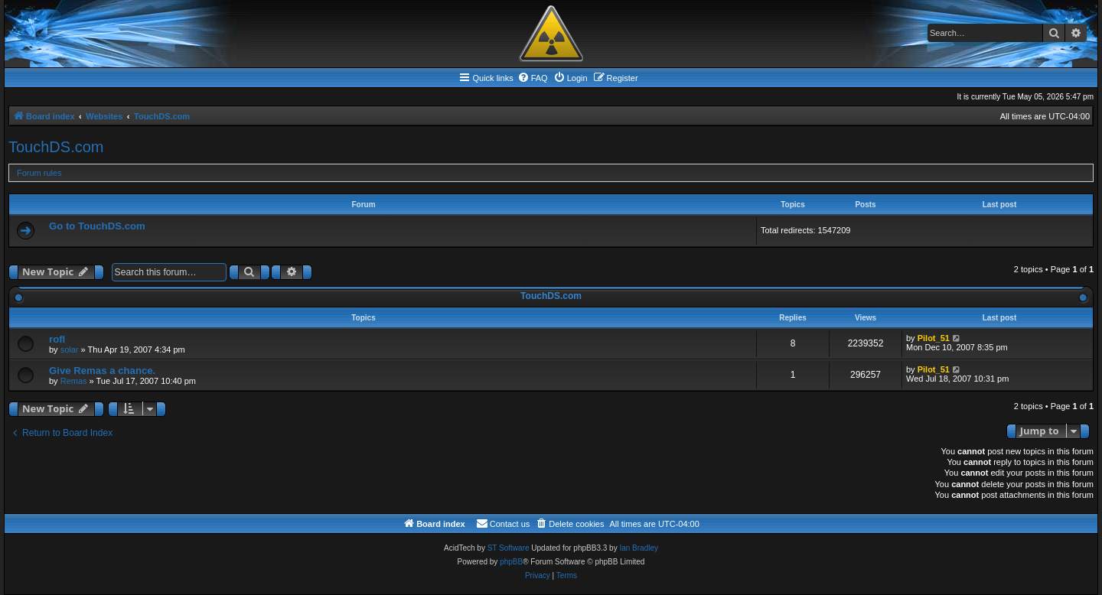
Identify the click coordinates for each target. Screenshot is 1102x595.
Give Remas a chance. (102, 370)
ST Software (508, 548)
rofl (57, 339)
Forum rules (39, 172)
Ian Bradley (638, 548)
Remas (73, 380)
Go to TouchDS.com (97, 226)
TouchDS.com (56, 146)
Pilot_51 (934, 338)
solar (69, 349)
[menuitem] (532, 78)
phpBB (511, 562)
